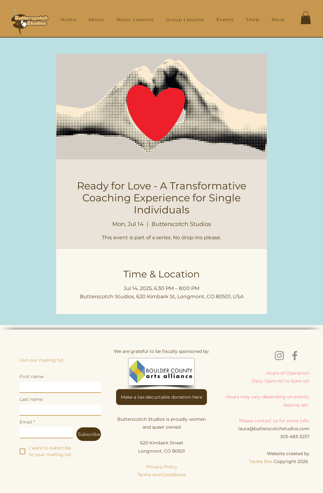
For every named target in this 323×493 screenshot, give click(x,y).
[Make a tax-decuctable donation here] (161, 397)
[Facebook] (295, 355)
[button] (96, 19)
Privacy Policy (161, 467)
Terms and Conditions (162, 475)
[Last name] (58, 410)
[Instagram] (279, 355)
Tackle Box (261, 461)
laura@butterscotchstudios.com (273, 428)
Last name (31, 399)
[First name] (58, 387)
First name (32, 376)
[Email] (44, 432)
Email (27, 422)
